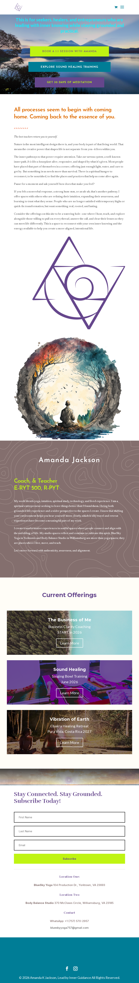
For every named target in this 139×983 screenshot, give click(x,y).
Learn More (69, 643)
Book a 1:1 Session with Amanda (69, 51)
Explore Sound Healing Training (69, 67)
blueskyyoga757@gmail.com (69, 927)
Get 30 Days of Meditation (69, 82)
